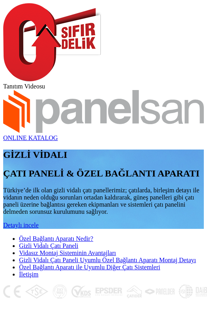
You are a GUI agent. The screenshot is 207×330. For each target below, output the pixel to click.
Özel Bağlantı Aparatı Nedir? (56, 238)
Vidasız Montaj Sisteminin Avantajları (67, 252)
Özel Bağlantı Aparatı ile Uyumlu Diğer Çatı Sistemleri (89, 267)
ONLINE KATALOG (30, 137)
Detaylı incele (20, 225)
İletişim (28, 274)
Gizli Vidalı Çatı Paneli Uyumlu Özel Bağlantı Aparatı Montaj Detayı (107, 260)
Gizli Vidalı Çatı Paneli (48, 245)
